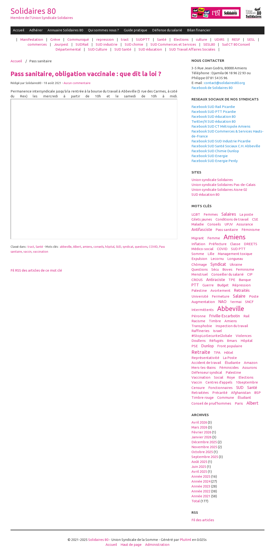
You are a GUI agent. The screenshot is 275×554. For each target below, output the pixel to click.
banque (245, 280)
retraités (242, 290)
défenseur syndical (206, 372)
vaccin (27, 251)
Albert (77, 246)
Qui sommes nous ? (103, 30)
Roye (231, 377)
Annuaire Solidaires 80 (65, 30)
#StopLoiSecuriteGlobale (211, 336)
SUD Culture (97, 49)
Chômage (199, 264)
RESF (236, 39)
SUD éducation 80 (205, 194)
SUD (118, 246)
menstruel (199, 274)
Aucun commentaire (77, 83)
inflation (198, 244)
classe (235, 244)
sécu (215, 269)
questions (141, 246)
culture (201, 39)
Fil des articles (202, 520)
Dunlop (207, 346)
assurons (249, 367)
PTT (195, 285)
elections (245, 377)
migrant (197, 238)
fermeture (220, 296)
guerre (208, 285)
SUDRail (82, 44)
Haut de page (131, 545)
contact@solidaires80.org (224, 83)
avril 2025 (199, 471)
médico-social (202, 249)
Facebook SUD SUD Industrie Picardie (221, 141)
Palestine (233, 372)
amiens (87, 246)
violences (244, 336)
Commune (225, 397)
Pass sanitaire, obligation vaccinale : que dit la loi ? (86, 73)
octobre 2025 (202, 452)
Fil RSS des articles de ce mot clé (36, 270)
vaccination (40, 251)
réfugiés (216, 341)
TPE (231, 280)
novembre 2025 (204, 447)
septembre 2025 (204, 457)
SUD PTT (238, 249)
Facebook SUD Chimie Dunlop (215, 151)
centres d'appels (218, 382)
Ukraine (236, 264)
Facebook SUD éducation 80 (213, 116)
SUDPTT (143, 39)
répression (241, 285)
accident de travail (206, 363)
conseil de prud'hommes (211, 403)
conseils (98, 246)
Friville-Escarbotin (224, 316)
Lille (211, 254)
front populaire (229, 346)
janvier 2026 (201, 437)
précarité (219, 393)
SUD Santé (122, 49)
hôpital (109, 246)
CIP (250, 274)
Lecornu (217, 259)
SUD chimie (134, 44)
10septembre (247, 382)
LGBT (195, 214)
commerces (37, 44)
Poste (254, 296)
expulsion (199, 259)
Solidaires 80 (33, 11)
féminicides (229, 367)
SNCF (249, 302)
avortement (220, 290)
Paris (239, 403)
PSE (194, 346)
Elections (181, 39)
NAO (222, 301)
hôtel (228, 353)
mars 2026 (199, 427)
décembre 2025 (204, 442)
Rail (246, 316)
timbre (215, 321)
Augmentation (203, 302)
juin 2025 (198, 467)
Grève (55, 39)
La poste (246, 214)
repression (105, 39)
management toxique (235, 254)
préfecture (218, 244)
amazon (250, 363)
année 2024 (200, 481)
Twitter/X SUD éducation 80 (213, 121)
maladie (197, 224)
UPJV (228, 224)
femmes (211, 214)
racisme (198, 321)
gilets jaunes (201, 219)
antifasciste (201, 229)
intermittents (202, 310)
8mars (232, 341)
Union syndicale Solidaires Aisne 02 (219, 190)
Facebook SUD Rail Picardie (213, 107)
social (218, 377)
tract (125, 39)
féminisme (251, 230)
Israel (217, 331)
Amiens (230, 321)
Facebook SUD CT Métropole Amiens (220, 126)
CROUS (197, 280)
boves (227, 269)
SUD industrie (106, 44)
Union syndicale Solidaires (212, 180)
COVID (153, 246)
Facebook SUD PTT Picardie (213, 112)
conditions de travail (232, 219)
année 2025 (200, 476)
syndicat (128, 246)
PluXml (185, 540)
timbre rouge (202, 397)
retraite (200, 352)
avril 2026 (199, 422)
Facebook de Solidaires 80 (211, 88)
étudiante (232, 363)
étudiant (244, 397)
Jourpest (61, 44)
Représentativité (205, 358)
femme (213, 238)
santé (252, 387)
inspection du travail (232, 326)
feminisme (245, 269)
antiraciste (215, 279)
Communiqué (78, 39)
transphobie (201, 326)
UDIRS (219, 39)
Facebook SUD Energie (209, 156)
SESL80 (209, 44)
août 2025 (199, 462)
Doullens (198, 341)
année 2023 (200, 486)
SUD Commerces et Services (173, 44)
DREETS (250, 244)
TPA (217, 353)
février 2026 (201, 432)
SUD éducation (150, 49)
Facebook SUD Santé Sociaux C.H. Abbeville (225, 146)
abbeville (66, 246)
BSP (257, 393)
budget (223, 285)
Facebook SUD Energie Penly (214, 161)
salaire (239, 296)
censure (198, 388)
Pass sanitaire (227, 230)
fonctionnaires (220, 388)
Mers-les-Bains (203, 367)
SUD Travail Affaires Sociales (192, 49)
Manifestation (31, 39)
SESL (251, 39)
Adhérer (36, 30)
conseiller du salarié (227, 274)
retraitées (200, 393)
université (199, 296)
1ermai (236, 302)
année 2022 (200, 491)
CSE (255, 219)
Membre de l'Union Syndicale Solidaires (42, 18)
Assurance (244, 224)
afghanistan (241, 393)
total (196, 501)
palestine (199, 290)
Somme (197, 254)
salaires (228, 214)
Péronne (198, 316)
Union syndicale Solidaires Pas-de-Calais (223, 185)
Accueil (18, 30)
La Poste (230, 358)
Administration (157, 545)
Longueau (235, 259)
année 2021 (200, 496)
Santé (161, 39)
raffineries (200, 331)
